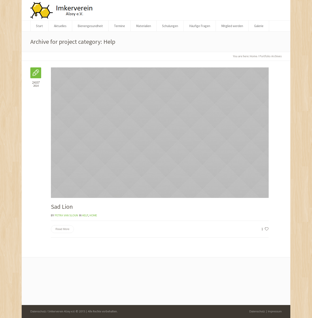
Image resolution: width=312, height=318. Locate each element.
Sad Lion (62, 206)
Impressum (275, 311)
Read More (62, 229)
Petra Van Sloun (66, 215)
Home (253, 56)
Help (85, 215)
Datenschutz (257, 311)
